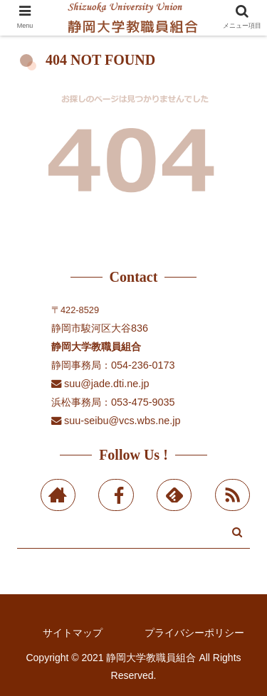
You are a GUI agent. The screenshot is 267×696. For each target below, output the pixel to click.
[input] (133, 535)
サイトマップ (73, 632)
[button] (237, 532)
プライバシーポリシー (194, 632)
